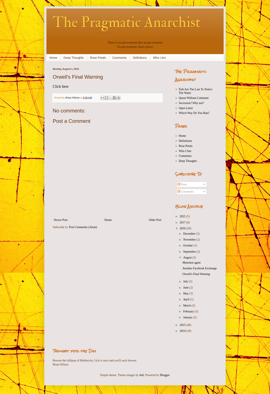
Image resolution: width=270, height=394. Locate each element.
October (188, 245)
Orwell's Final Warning (196, 274)
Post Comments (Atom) (83, 227)
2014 (183, 330)
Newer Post (61, 220)
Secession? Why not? (191, 103)
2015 (183, 325)
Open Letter (186, 108)
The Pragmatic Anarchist (126, 22)
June (186, 287)
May (186, 293)
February (188, 311)
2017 (183, 222)
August (187, 257)
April (186, 299)
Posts (182, 184)
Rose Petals (98, 57)
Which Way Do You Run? (194, 113)
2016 (183, 228)
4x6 (141, 375)
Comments (119, 57)
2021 (183, 216)
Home (53, 57)
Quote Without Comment (194, 98)
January (188, 317)
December (189, 233)
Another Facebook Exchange (199, 268)
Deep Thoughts (73, 57)
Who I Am (159, 57)
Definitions (140, 57)
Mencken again (191, 262)
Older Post (155, 220)
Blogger (164, 375)
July (186, 281)
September (189, 251)
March (187, 305)
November (189, 239)
